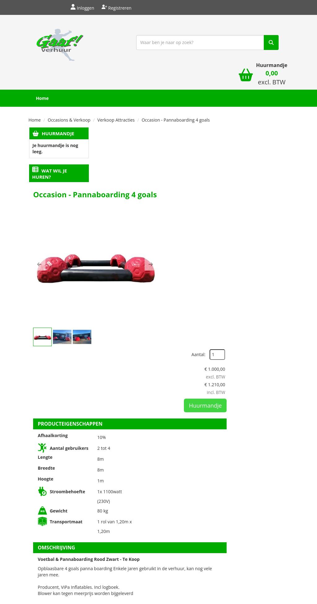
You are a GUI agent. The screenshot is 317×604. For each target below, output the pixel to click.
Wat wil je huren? (49, 147)
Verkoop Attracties (116, 93)
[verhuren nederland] (253, 537)
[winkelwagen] (242, 43)
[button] (104, 177)
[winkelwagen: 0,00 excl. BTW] (268, 46)
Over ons (107, 475)
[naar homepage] (58, 43)
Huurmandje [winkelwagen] (268, 33)
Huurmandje (57, 107)
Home (45, 72)
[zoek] (233, 43)
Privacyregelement (205, 475)
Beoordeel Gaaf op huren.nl (253, 497)
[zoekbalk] (169, 43)
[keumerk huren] (253, 561)
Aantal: (256, 120)
